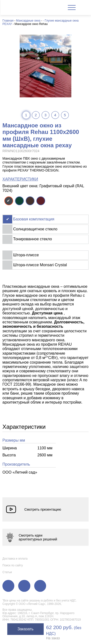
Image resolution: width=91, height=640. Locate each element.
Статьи (7, 572)
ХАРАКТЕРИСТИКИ (20, 179)
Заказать (25, 629)
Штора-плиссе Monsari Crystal (40, 265)
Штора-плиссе (26, 255)
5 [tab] (65, 115)
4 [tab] (55, 115)
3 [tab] (45, 115)
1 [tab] (26, 115)
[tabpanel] (45, 66)
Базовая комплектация (33, 219)
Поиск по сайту (12, 565)
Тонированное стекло (32, 239)
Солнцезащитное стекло (35, 229)
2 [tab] (36, 115)
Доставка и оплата (15, 558)
